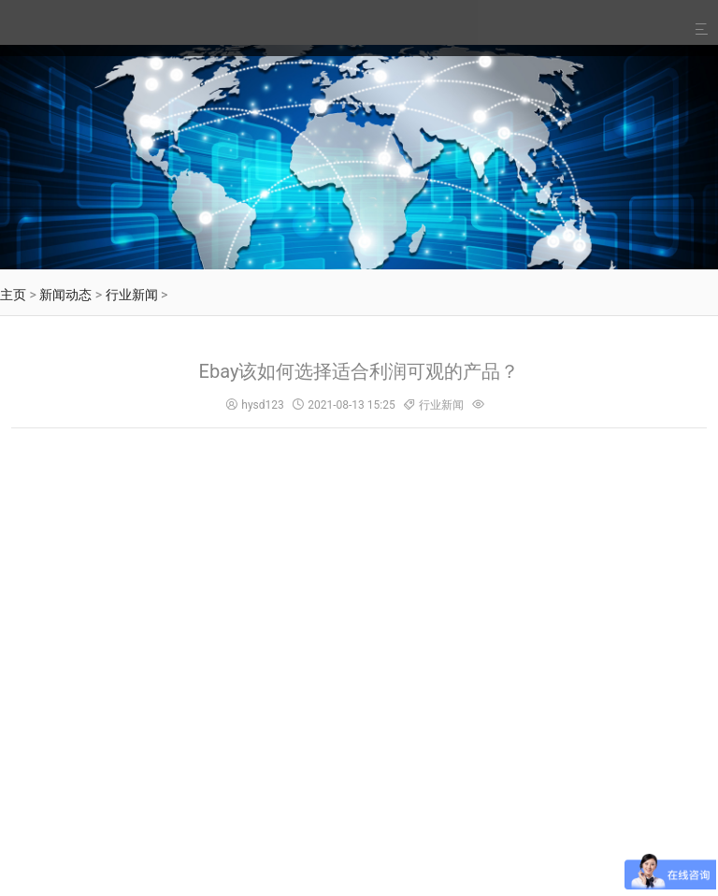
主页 (13, 294)
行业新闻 (132, 294)
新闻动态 (65, 294)
